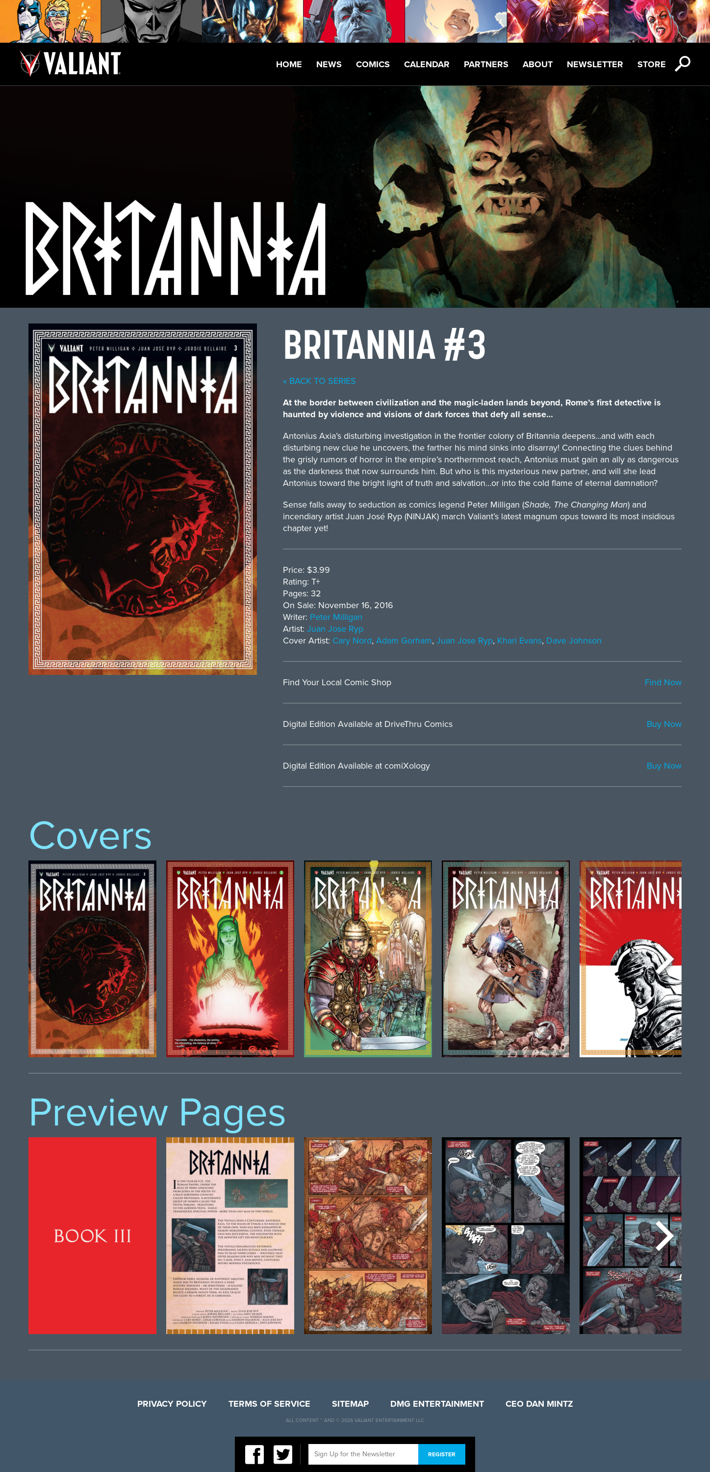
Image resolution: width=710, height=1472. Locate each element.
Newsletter (595, 64)
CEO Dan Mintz (539, 1403)
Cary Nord (352, 640)
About (538, 64)
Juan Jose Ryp (335, 628)
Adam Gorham (404, 640)
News (329, 64)
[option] (92, 958)
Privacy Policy (172, 1403)
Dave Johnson (574, 640)
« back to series (319, 380)
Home (289, 64)
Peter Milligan (336, 617)
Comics (373, 64)
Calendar (427, 64)
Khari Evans (519, 640)
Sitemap (350, 1403)
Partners (486, 64)
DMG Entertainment (437, 1403)
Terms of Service (269, 1403)
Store (651, 64)
